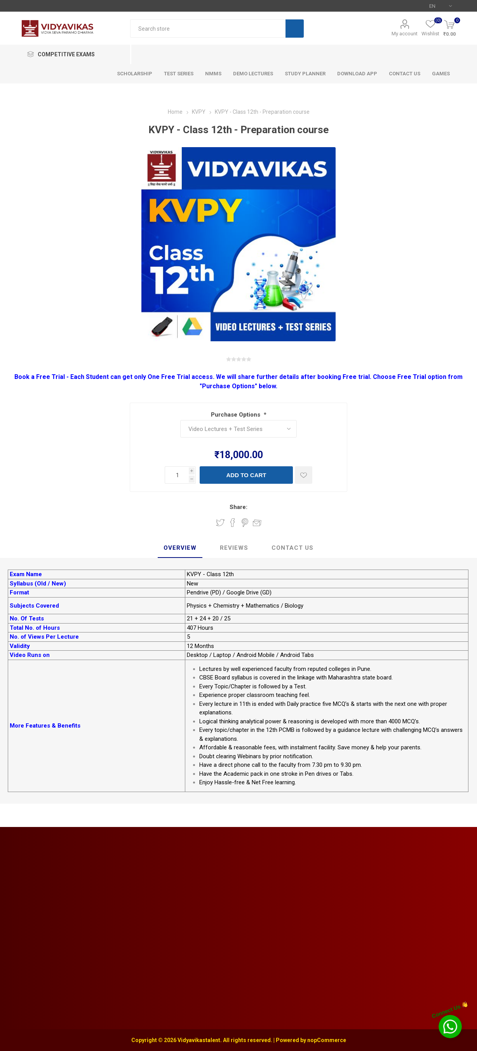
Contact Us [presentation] (292, 547)
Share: (238, 507)
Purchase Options (236, 414)
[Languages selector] (440, 6)
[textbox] (208, 28)
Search (295, 28)
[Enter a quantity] (177, 475)
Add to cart (246, 475)
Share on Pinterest (245, 522)
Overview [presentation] (180, 547)
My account (405, 33)
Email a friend (257, 522)
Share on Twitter (220, 522)
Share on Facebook (232, 522)
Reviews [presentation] (234, 547)
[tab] (180, 548)
